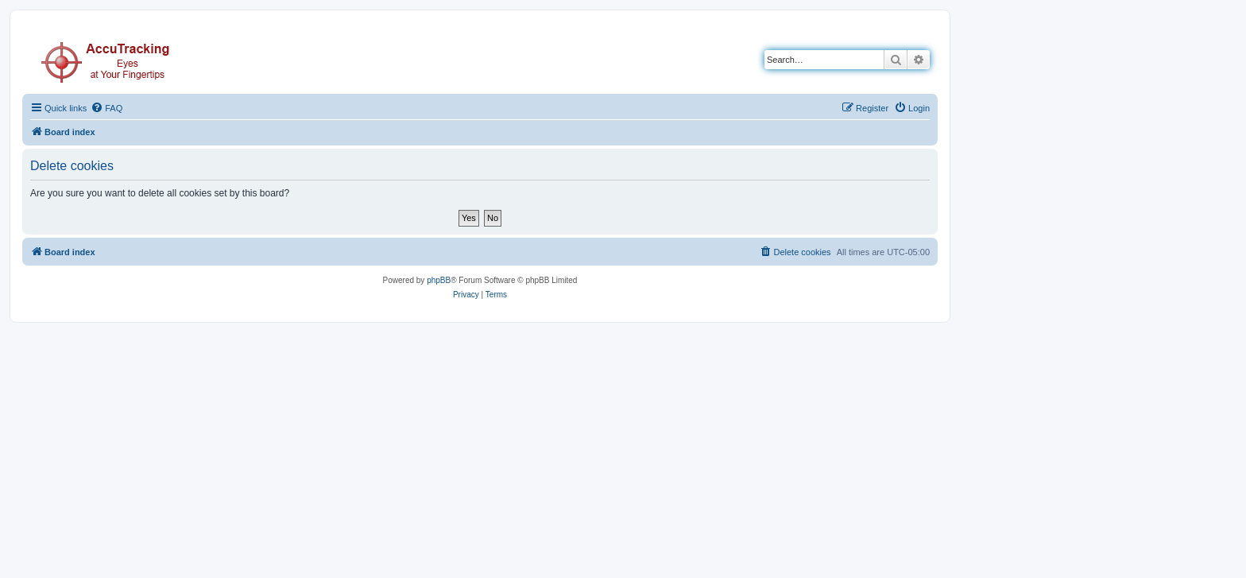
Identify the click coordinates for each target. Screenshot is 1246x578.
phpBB (439, 280)
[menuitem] (106, 108)
